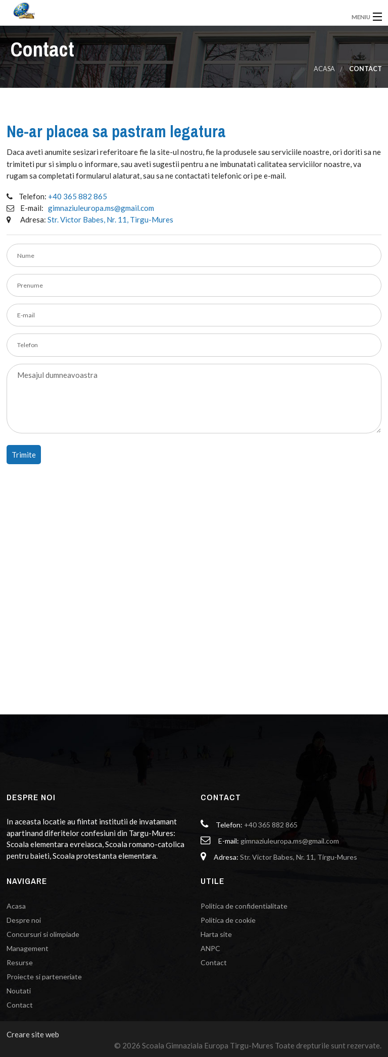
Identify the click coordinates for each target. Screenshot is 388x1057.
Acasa (324, 69)
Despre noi (24, 920)
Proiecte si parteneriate (44, 976)
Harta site (216, 934)
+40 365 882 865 (77, 196)
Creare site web (33, 1034)
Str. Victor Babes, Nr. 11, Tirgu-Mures (110, 219)
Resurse (20, 962)
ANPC (210, 948)
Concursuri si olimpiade (43, 934)
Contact (20, 1004)
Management (27, 948)
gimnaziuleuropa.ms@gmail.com (101, 207)
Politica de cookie (228, 920)
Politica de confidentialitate (244, 906)
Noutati (19, 990)
